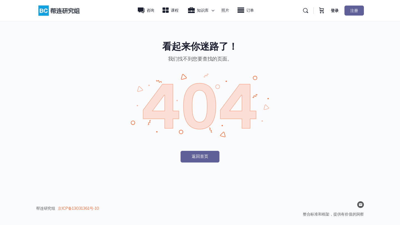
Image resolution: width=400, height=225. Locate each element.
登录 (335, 10)
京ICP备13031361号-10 (78, 208)
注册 (354, 10)
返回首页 (200, 156)
